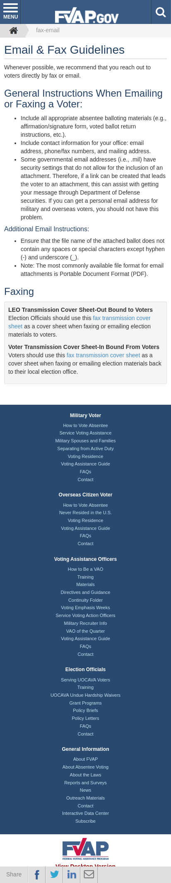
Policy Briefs (85, 710)
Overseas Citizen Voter (86, 495)
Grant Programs (85, 702)
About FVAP (85, 759)
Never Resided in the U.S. (85, 512)
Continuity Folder (85, 600)
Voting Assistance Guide (85, 463)
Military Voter (85, 415)
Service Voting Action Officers (85, 615)
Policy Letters (85, 718)
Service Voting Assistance (86, 432)
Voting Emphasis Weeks (85, 607)
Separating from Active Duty (85, 448)
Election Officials (85, 669)
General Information (85, 749)
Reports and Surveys (85, 782)
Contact (86, 479)
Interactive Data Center (85, 813)
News (86, 790)
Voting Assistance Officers (85, 559)
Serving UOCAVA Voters (85, 679)
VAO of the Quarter (85, 631)
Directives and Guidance (86, 592)
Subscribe (85, 821)
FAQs (86, 471)
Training (85, 576)
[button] (160, 12)
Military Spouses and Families (85, 440)
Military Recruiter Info (85, 623)
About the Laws (85, 774)
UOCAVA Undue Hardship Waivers (85, 695)
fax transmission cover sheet (103, 355)
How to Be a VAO (85, 569)
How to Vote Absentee (85, 425)
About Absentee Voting (85, 766)
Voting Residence (86, 456)
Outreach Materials (85, 797)
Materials (85, 584)
